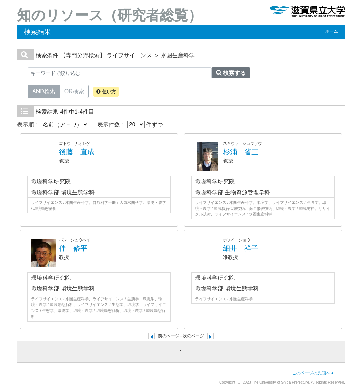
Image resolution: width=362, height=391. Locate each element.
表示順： (52, 124)
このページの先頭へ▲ (313, 373)
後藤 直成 (76, 152)
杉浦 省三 (240, 152)
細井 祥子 (240, 248)
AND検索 (44, 90)
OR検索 (74, 90)
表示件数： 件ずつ (130, 124)
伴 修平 (73, 248)
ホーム (331, 31)
